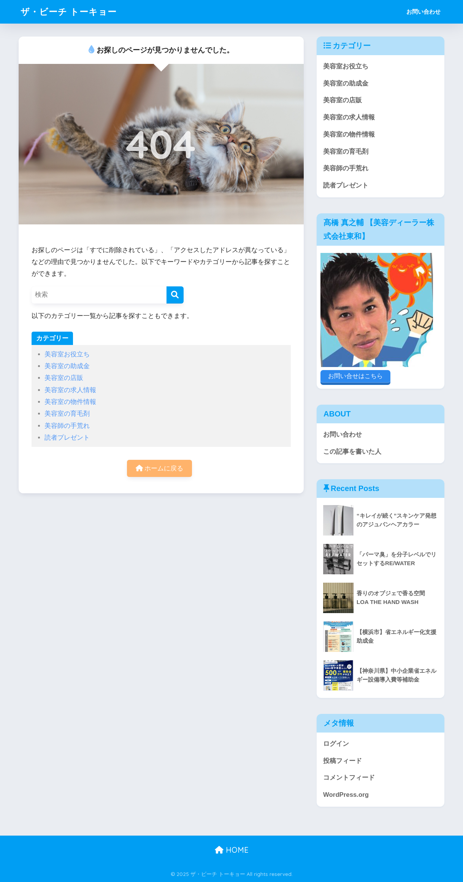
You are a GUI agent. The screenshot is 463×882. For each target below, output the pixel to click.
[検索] (175, 295)
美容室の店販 (63, 377)
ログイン (336, 743)
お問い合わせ (423, 11)
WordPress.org (346, 794)
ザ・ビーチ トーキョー (69, 11)
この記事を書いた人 (352, 451)
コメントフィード (349, 777)
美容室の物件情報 (70, 401)
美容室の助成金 (67, 366)
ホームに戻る (160, 468)
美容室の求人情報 (70, 390)
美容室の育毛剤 (67, 413)
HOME (232, 850)
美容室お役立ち (67, 354)
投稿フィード (342, 760)
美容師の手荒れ (67, 425)
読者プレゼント (67, 437)
